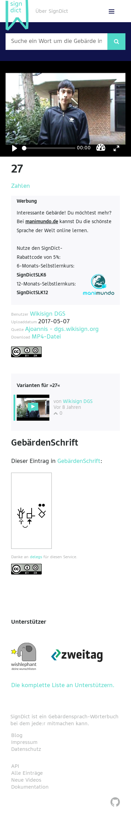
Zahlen (20, 186)
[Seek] (48, 148)
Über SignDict (51, 11)
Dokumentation (30, 787)
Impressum (24, 742)
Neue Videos (26, 780)
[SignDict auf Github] (115, 803)
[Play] (14, 148)
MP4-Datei (46, 337)
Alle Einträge (27, 773)
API (15, 766)
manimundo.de (41, 222)
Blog (16, 735)
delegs (36, 557)
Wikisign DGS (47, 314)
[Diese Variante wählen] (33, 408)
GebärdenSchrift (78, 461)
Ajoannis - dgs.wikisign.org (62, 329)
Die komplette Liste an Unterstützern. (63, 686)
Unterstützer (28, 622)
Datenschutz (26, 749)
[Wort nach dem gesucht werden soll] (56, 41)
